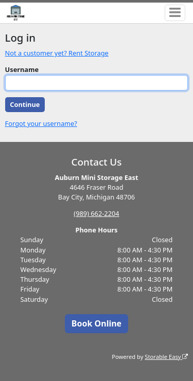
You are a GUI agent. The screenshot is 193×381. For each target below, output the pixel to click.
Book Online (96, 323)
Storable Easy (166, 356)
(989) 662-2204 (96, 213)
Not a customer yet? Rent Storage (57, 53)
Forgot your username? (41, 123)
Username (22, 69)
